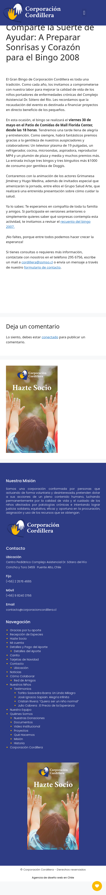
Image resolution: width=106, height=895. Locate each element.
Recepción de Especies (26, 648)
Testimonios (22, 702)
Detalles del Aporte (27, 665)
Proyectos (21, 744)
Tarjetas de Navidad (24, 673)
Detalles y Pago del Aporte (29, 660)
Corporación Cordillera (26, 761)
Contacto (17, 677)
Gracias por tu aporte (25, 644)
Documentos (23, 736)
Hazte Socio (18, 652)
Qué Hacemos (24, 748)
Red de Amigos (25, 694)
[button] (84, 13)
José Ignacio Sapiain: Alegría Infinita (43, 711)
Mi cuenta (17, 656)
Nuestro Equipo (20, 723)
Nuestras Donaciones (29, 732)
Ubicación (21, 681)
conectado (50, 350)
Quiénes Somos (21, 727)
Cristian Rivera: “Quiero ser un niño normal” (48, 715)
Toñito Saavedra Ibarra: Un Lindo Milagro (47, 707)
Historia (19, 757)
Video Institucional (27, 740)
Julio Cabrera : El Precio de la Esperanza (46, 719)
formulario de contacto (42, 281)
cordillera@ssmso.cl (37, 275)
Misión (18, 753)
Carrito (15, 669)
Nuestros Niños (20, 698)
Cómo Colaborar (22, 690)
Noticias (15, 686)
